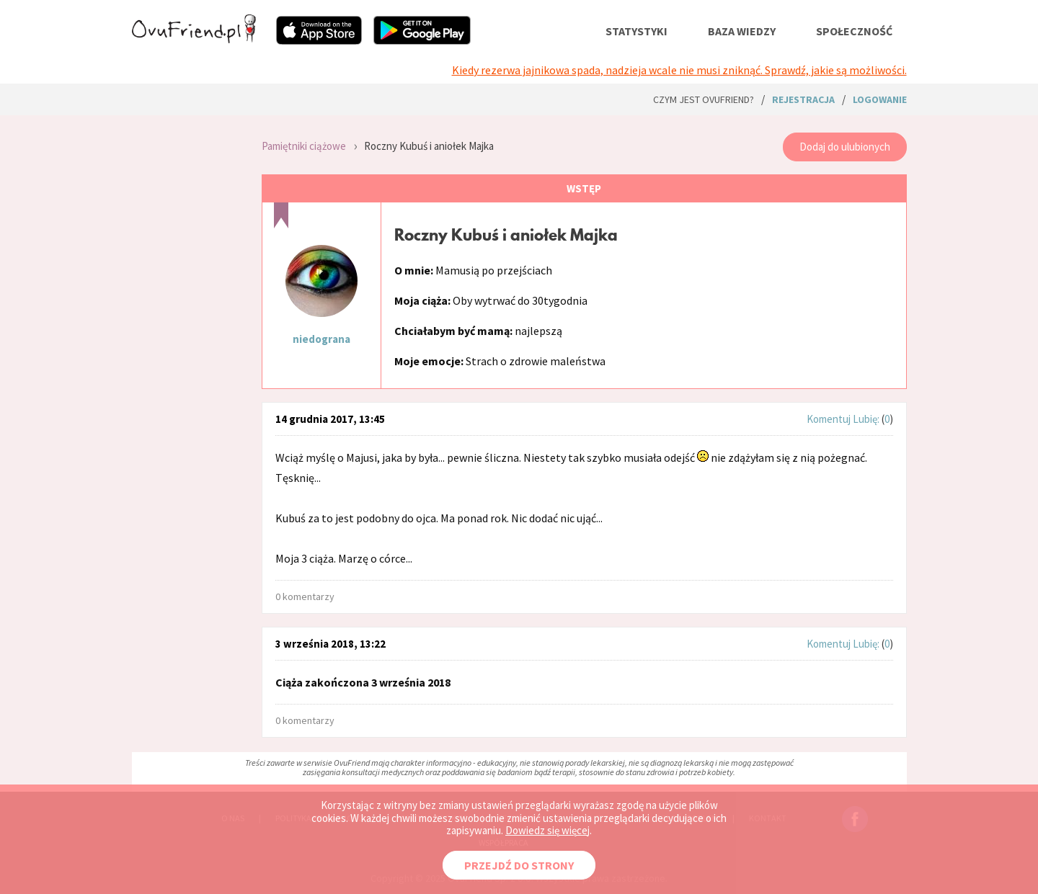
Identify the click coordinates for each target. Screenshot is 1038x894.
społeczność (854, 31)
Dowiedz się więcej (547, 830)
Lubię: (867, 419)
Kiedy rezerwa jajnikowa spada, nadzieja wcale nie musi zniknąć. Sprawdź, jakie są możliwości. (679, 69)
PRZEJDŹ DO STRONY (519, 865)
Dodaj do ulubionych (844, 146)
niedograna (321, 339)
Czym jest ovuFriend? (703, 99)
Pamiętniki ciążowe (304, 146)
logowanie (880, 99)
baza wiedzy (742, 31)
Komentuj (829, 419)
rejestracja (803, 99)
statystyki (636, 31)
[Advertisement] (186, 317)
